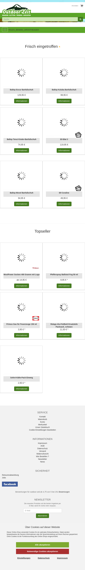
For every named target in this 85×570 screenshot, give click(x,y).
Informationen (21, 101)
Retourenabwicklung (10, 475)
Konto (42, 422)
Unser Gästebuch (42, 427)
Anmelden (75, 6)
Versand (42, 451)
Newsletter (42, 459)
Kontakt (42, 417)
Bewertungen (64, 492)
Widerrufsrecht (42, 454)
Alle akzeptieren (42, 545)
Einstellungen (23, 558)
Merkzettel (42, 425)
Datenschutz (42, 448)
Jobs (4, 478)
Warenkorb (42, 419)
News (42, 462)
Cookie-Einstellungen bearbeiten (42, 430)
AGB (42, 446)
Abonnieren (42, 516)
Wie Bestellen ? (42, 456)
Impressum (42, 443)
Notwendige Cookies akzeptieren (42, 551)
